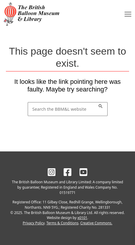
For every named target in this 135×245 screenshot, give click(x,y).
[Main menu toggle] (128, 14)
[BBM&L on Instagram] (51, 172)
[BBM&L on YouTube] (83, 172)
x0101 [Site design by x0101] (82, 217)
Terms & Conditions (62, 222)
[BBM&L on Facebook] (67, 172)
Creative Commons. (96, 222)
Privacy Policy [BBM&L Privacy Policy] (34, 222)
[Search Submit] (100, 105)
